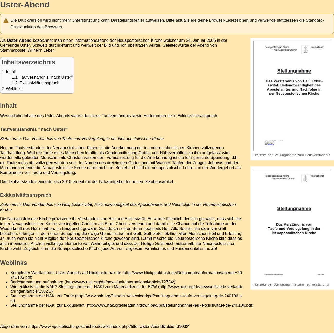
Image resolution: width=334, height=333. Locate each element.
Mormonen (10, 167)
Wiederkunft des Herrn (20, 228)
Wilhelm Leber (41, 50)
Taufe (48, 152)
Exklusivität (135, 219)
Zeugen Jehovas (208, 163)
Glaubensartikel (158, 181)
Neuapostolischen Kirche (140, 40)
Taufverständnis (23, 181)
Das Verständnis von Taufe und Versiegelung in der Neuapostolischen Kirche (93, 139)
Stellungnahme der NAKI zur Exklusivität (47, 305)
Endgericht (72, 228)
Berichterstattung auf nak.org (36, 282)
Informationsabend (91, 40)
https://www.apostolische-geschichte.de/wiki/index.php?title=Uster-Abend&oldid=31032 (108, 326)
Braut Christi (116, 223)
